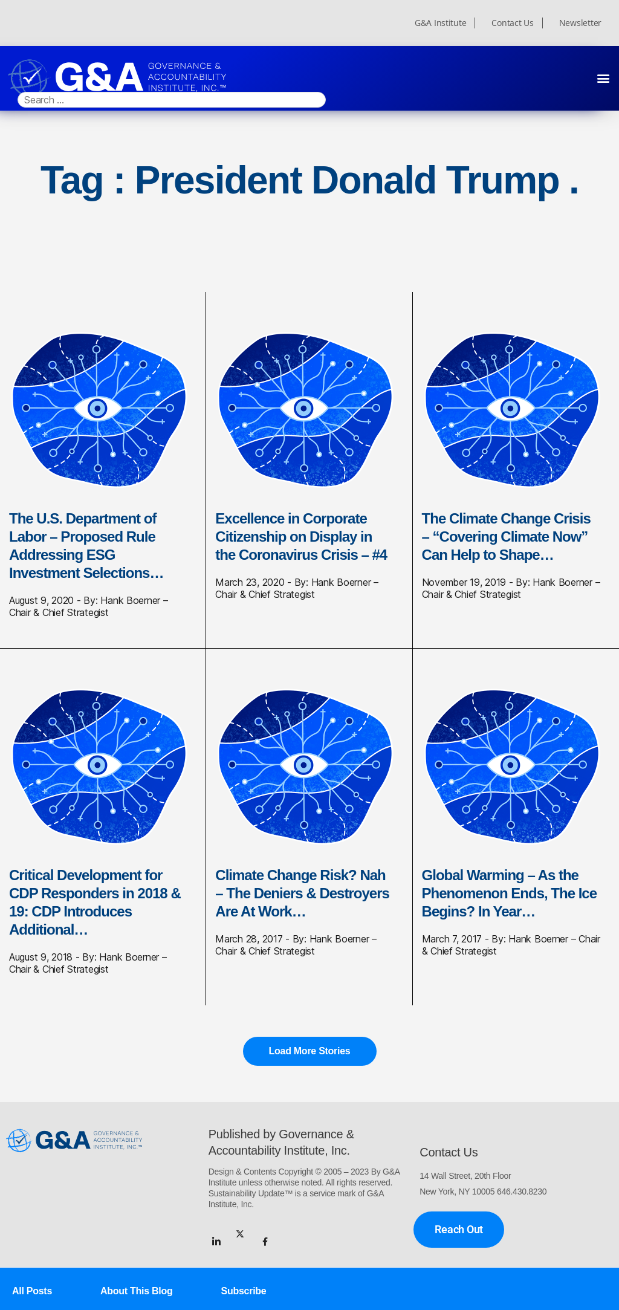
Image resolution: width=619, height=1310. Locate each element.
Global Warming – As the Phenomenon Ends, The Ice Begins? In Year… (509, 893)
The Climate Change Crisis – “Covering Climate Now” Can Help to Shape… (506, 536)
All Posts (32, 1290)
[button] (603, 78)
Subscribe (244, 1290)
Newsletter (580, 23)
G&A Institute (441, 23)
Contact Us (512, 23)
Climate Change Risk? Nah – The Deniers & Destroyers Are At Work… (302, 893)
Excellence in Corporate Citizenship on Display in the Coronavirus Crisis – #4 (301, 536)
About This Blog (136, 1290)
